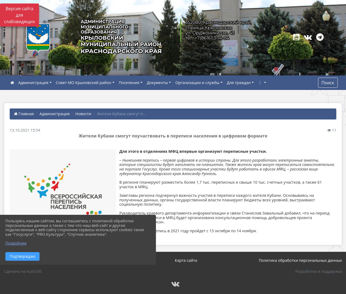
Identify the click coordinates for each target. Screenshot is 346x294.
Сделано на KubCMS (23, 271)
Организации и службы (197, 82)
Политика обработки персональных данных (300, 260)
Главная (24, 113)
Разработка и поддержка (318, 271)
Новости (83, 113)
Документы (157, 82)
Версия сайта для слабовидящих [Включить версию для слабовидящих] (19, 15)
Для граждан (239, 82)
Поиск (328, 83)
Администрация (33, 82)
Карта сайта (186, 260)
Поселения (129, 82)
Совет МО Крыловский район (83, 82)
